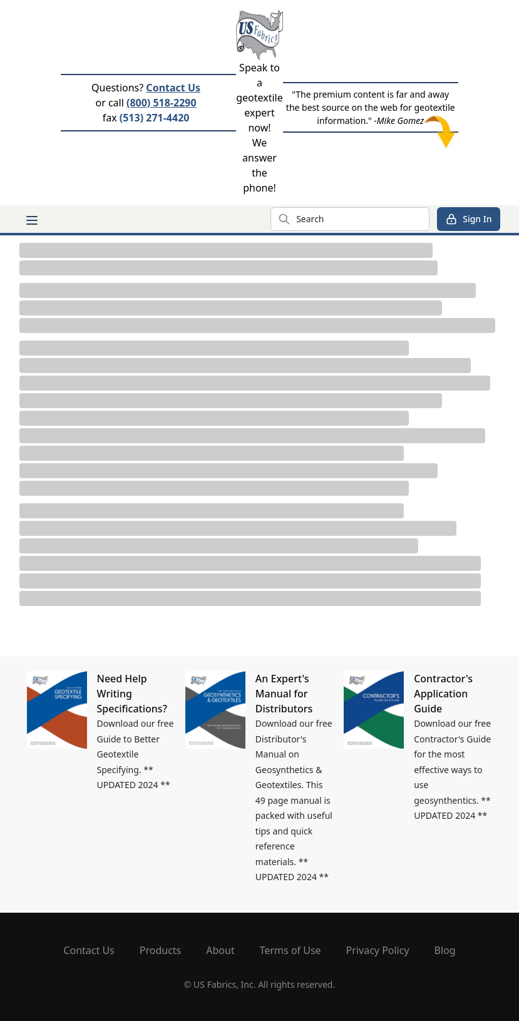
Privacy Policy (377, 950)
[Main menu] (31, 220)
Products (161, 950)
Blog (445, 950)
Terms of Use (290, 950)
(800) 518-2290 (161, 103)
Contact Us (173, 88)
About (220, 950)
